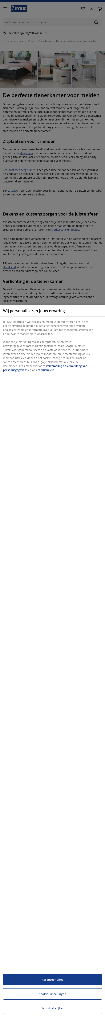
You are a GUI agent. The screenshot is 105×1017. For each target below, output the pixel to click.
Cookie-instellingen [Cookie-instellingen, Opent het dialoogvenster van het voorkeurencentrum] (52, 994)
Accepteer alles (52, 979)
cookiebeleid (46, 370)
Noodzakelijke (52, 1008)
